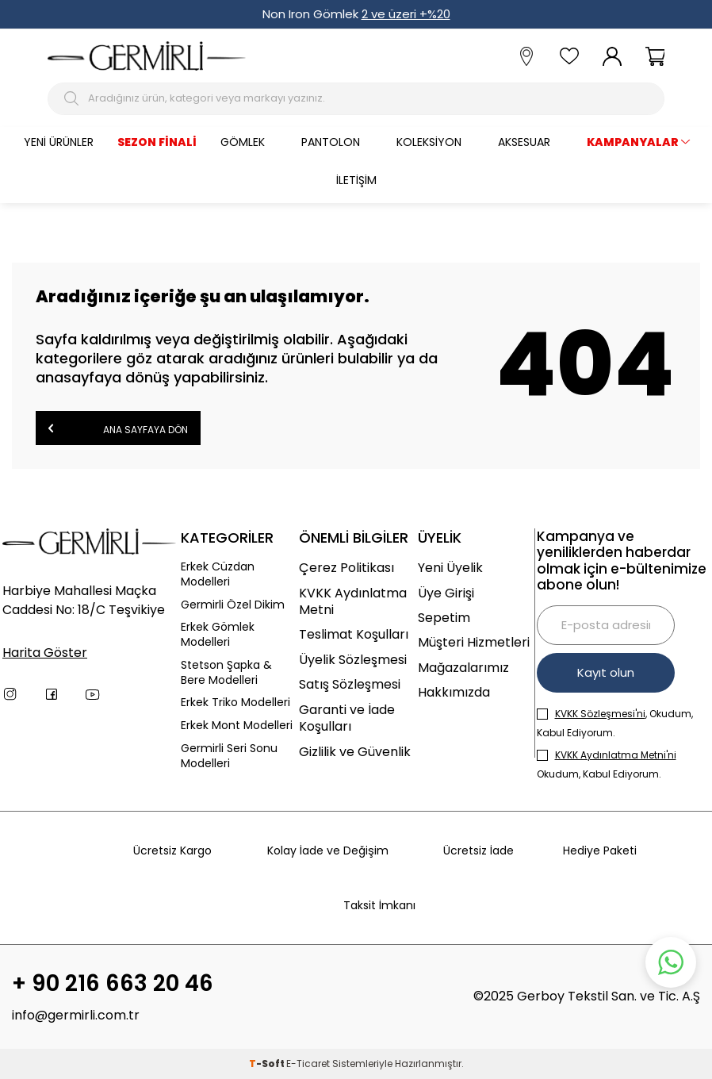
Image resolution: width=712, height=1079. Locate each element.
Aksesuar (524, 142)
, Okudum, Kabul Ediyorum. (615, 723)
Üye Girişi (446, 593)
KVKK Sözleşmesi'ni (600, 713)
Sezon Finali (157, 142)
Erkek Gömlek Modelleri (218, 635)
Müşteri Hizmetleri (474, 642)
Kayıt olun (605, 672)
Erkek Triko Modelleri (235, 702)
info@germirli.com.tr (76, 1015)
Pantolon (330, 142)
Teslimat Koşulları (353, 634)
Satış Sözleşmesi (349, 684)
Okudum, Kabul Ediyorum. (606, 764)
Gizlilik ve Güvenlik (355, 751)
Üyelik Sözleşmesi (353, 659)
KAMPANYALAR (633, 142)
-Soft (267, 1063)
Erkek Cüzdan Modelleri (218, 574)
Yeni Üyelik (450, 567)
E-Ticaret (308, 1063)
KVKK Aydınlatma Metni (353, 602)
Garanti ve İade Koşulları (347, 718)
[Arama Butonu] (73, 98)
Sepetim (444, 617)
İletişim (356, 180)
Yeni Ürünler (59, 142)
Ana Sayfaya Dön (118, 428)
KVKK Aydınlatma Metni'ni (615, 755)
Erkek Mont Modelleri (237, 725)
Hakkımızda (454, 692)
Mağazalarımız (463, 667)
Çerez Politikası (346, 567)
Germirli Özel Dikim (233, 604)
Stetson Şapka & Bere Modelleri (226, 673)
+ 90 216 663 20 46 (112, 984)
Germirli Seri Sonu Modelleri (229, 756)
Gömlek (242, 142)
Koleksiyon (428, 142)
